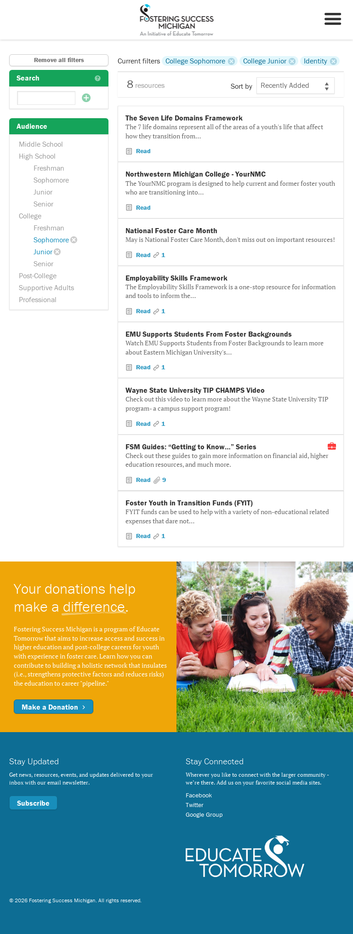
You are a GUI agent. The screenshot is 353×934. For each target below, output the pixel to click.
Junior (43, 191)
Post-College (38, 275)
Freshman (49, 167)
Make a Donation (53, 706)
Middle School (41, 144)
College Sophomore (195, 60)
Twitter (195, 805)
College (30, 215)
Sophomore (51, 179)
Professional (38, 299)
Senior (43, 203)
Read (142, 151)
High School (37, 155)
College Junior (264, 60)
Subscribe (33, 803)
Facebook (199, 795)
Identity (315, 60)
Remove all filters (59, 60)
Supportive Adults (46, 287)
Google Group (204, 814)
